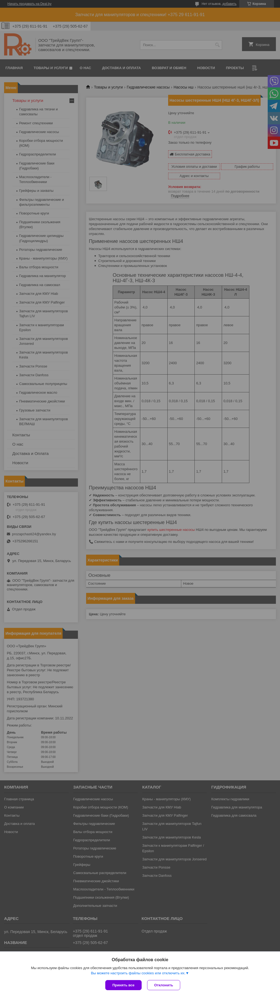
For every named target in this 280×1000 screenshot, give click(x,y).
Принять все (123, 985)
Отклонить (163, 985)
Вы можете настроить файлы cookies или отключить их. (138, 973)
